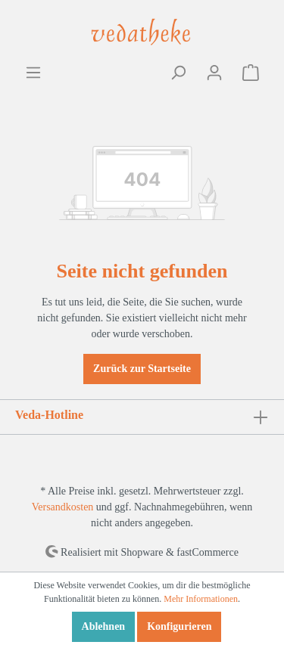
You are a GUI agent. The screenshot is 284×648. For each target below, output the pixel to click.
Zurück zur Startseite (142, 368)
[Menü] (33, 72)
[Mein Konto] (214, 72)
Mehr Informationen (201, 599)
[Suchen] (178, 72)
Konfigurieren (179, 626)
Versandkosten (63, 507)
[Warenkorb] (251, 72)
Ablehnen (104, 626)
